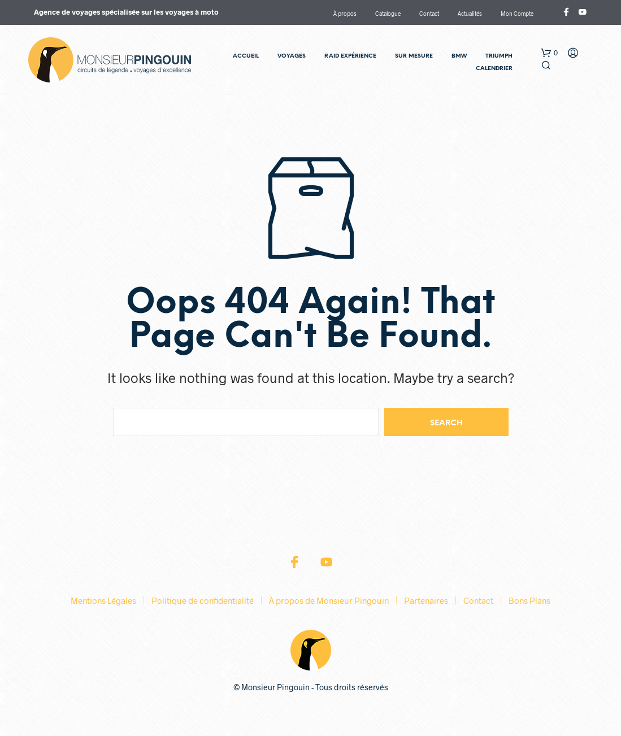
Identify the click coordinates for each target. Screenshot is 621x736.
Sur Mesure (414, 56)
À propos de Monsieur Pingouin (329, 600)
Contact (429, 13)
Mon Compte (517, 13)
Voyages (291, 56)
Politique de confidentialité (202, 600)
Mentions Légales (103, 600)
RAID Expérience (350, 56)
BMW (459, 56)
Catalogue (388, 13)
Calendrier (494, 69)
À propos (345, 13)
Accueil (246, 56)
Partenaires (426, 600)
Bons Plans (529, 600)
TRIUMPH (499, 56)
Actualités (470, 13)
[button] (549, 53)
